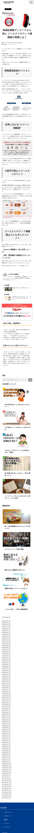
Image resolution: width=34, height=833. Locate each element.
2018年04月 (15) (6, 773)
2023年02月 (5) (6, 678)
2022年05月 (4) (6, 693)
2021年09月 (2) (6, 702)
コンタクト (7, 823)
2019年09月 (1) (6, 742)
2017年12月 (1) (6, 777)
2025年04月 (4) (6, 636)
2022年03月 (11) (6, 697)
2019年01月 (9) (6, 756)
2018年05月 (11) (6, 771)
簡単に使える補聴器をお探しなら (15, 570)
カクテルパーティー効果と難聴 (14, 549)
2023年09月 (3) (6, 664)
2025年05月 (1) (6, 634)
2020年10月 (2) (6, 720)
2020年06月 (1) (6, 725)
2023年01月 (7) (6, 680)
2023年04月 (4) (6, 674)
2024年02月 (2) (6, 657)
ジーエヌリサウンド (12, 44)
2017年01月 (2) (6, 798)
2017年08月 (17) (6, 784)
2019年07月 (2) (6, 744)
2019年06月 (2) (6, 746)
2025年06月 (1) (6, 632)
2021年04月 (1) (6, 712)
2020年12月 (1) (6, 716)
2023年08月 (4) (6, 666)
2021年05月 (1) (6, 710)
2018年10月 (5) (6, 761)
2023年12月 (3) (6, 659)
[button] (31, 2)
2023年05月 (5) (6, 672)
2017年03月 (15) (6, 794)
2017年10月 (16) (6, 781)
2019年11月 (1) (6, 739)
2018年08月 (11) (6, 765)
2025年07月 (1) (6, 630)
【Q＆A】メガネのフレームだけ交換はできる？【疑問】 (17, 451)
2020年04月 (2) (6, 729)
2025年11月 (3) (6, 626)
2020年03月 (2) (6, 731)
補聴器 (5, 44)
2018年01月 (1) (6, 775)
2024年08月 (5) (6, 647)
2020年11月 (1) (6, 718)
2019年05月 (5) (6, 748)
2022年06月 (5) (6, 691)
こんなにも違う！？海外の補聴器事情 (16, 609)
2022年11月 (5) (6, 683)
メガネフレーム (8, 812)
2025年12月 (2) (6, 624)
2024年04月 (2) (6, 653)
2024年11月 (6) (6, 642)
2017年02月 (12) (6, 796)
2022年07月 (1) (6, 689)
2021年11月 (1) (6, 701)
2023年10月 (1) (6, 663)
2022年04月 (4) (6, 695)
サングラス (7, 827)
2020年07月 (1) (6, 723)
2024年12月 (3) (6, 640)
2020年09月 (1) (6, 722)
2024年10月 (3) (6, 643)
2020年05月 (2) (6, 727)
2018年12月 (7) (6, 758)
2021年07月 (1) (6, 706)
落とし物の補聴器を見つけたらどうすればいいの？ (17, 527)
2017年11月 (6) (6, 779)
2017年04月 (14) (6, 792)
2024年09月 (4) (6, 645)
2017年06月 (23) (6, 788)
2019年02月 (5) (6, 754)
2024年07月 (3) (6, 649)
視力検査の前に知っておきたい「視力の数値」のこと (17, 474)
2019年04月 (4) (6, 750)
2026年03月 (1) (6, 623)
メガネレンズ (7, 816)
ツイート (7, 8)
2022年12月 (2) (6, 682)
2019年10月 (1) (6, 741)
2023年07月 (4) (6, 668)
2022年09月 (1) (6, 687)
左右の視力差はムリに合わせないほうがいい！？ (17, 405)
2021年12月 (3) (6, 699)
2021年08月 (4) (6, 704)
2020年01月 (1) (6, 735)
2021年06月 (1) (6, 708)
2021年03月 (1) (6, 714)
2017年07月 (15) (6, 786)
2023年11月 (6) (6, 661)
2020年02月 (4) (6, 733)
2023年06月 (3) (6, 670)
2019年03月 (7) (6, 752)
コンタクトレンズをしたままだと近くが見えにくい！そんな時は (17, 497)
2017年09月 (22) (6, 782)
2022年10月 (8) (6, 685)
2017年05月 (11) (6, 790)
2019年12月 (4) (6, 737)
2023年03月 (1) (6, 676)
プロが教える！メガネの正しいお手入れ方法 (17, 428)
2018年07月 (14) (6, 767)
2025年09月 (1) (6, 628)
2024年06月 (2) (6, 651)
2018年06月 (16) (6, 769)
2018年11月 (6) (6, 760)
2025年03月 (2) (6, 638)
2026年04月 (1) (6, 621)
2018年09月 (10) (6, 763)
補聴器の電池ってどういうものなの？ (16, 588)
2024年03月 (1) (6, 655)
